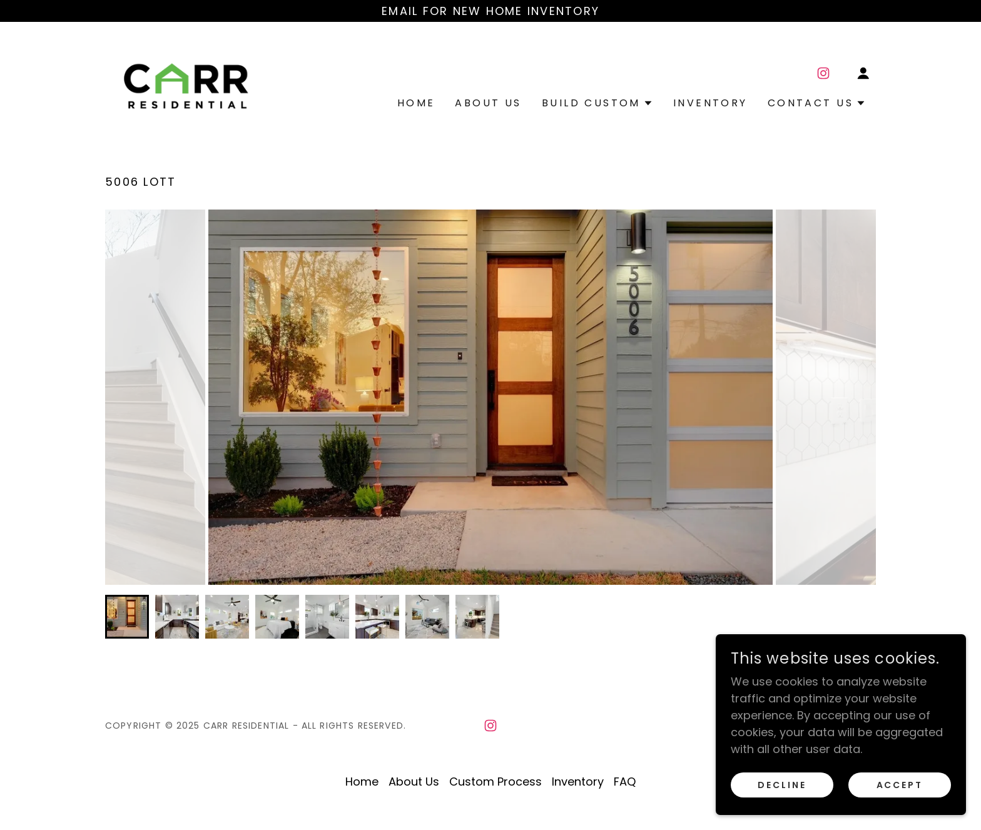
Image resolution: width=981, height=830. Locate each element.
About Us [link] (488, 103)
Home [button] (362, 781)
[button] (863, 73)
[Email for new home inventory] (490, 11)
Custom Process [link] (495, 781)
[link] (186, 84)
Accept (900, 785)
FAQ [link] (625, 781)
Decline (782, 785)
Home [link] (416, 103)
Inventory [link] (710, 103)
